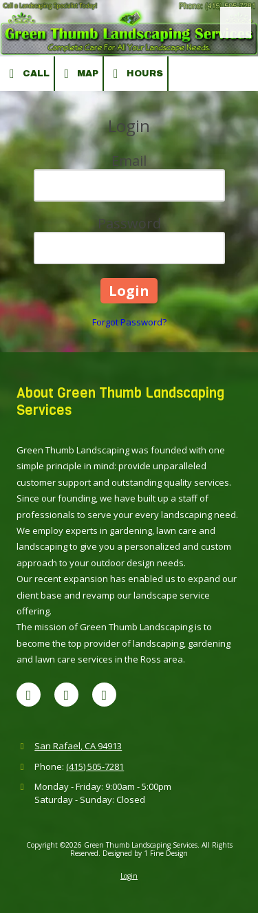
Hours (135, 73)
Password (129, 223)
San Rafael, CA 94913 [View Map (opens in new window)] (78, 746)
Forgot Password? (129, 322)
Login (129, 876)
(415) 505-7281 (95, 766)
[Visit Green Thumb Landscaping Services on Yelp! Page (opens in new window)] (66, 695)
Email (129, 160)
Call (27, 73)
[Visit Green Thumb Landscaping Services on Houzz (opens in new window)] (104, 695)
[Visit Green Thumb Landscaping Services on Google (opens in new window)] (29, 695)
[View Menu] (235, 22)
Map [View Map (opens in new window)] (79, 73)
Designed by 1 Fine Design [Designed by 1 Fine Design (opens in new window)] (145, 853)
